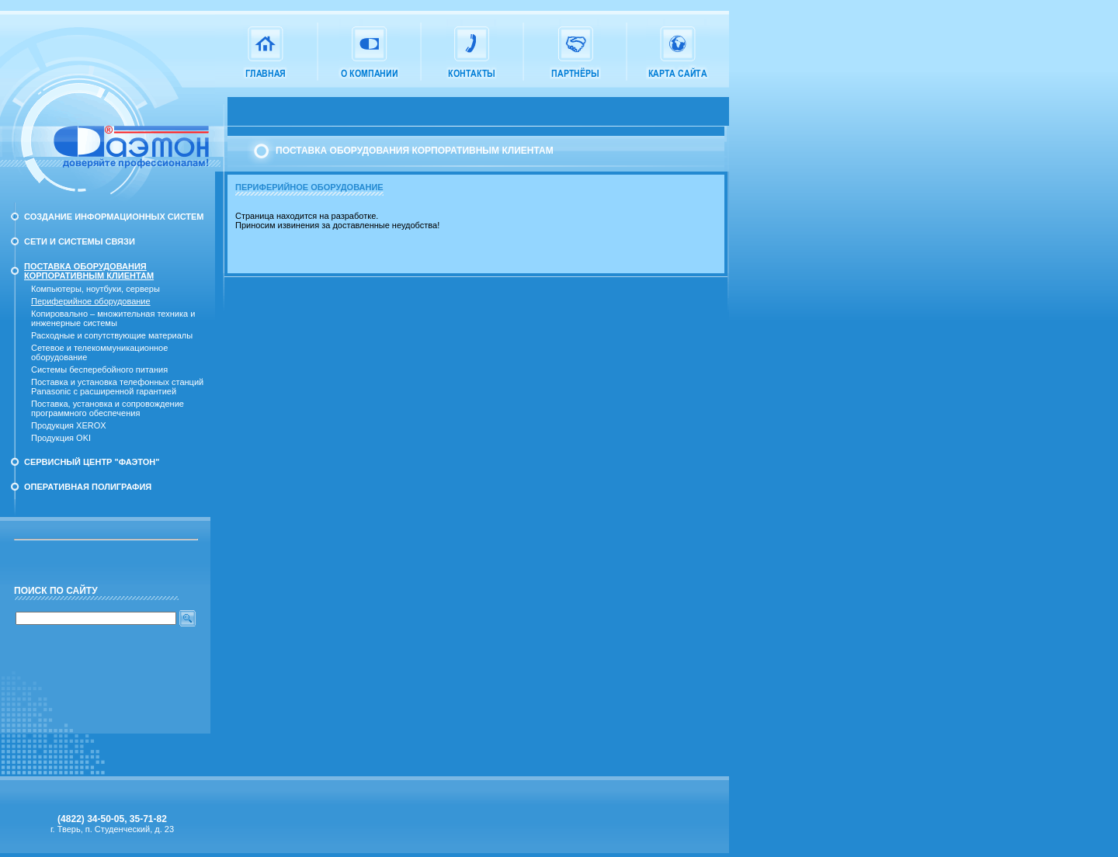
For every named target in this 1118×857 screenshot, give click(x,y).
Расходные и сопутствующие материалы (112, 335)
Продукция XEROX (68, 425)
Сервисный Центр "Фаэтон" (92, 462)
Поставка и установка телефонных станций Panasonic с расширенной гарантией (117, 386)
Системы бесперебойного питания (99, 369)
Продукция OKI (61, 437)
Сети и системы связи (79, 241)
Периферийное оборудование (91, 301)
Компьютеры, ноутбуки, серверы (95, 288)
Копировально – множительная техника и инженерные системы (113, 318)
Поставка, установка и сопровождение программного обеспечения (107, 408)
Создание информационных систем (114, 216)
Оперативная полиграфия (87, 486)
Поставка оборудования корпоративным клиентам (89, 271)
